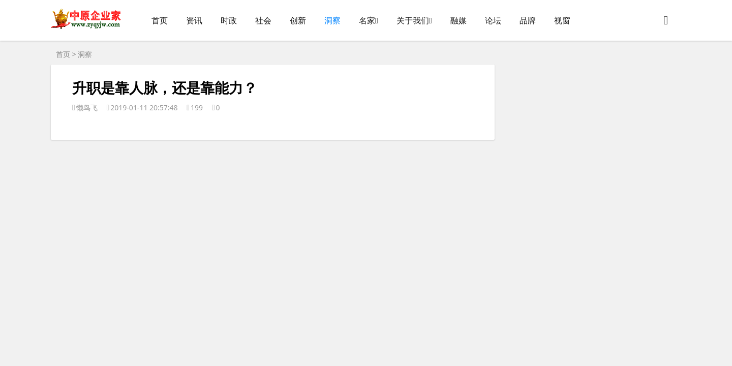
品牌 (528, 20)
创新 (298, 20)
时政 (229, 20)
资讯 (194, 20)
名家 (367, 20)
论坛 (493, 20)
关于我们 (412, 20)
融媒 (458, 20)
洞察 (332, 20)
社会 (263, 20)
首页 (159, 20)
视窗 (562, 20)
